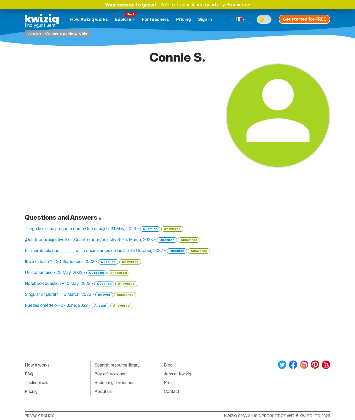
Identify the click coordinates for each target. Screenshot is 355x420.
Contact (171, 391)
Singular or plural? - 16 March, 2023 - (80, 294)
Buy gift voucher (110, 373)
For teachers (155, 19)
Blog (168, 365)
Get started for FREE (304, 19)
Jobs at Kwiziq (177, 373)
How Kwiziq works (89, 19)
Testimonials (36, 382)
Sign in (205, 19)
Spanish (34, 33)
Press (169, 382)
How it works (37, 365)
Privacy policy (39, 415)
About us (103, 391)
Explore (125, 19)
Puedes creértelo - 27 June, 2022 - (78, 305)
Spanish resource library (117, 365)
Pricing (183, 19)
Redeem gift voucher (114, 382)
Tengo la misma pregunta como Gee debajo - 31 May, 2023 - (104, 229)
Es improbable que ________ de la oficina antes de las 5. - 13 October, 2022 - (117, 251)
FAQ (29, 373)
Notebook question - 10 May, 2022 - (81, 283)
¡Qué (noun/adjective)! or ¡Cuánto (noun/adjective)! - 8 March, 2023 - (112, 240)
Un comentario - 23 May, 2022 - (77, 272)
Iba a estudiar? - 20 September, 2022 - (83, 262)
